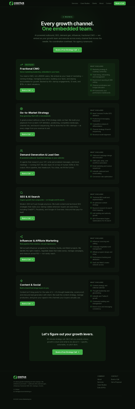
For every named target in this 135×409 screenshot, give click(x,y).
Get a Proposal (116, 387)
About (101, 3)
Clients (94, 3)
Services (75, 3)
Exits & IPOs (101, 392)
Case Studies (85, 3)
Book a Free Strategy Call (67, 50)
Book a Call (120, 3)
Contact (108, 3)
